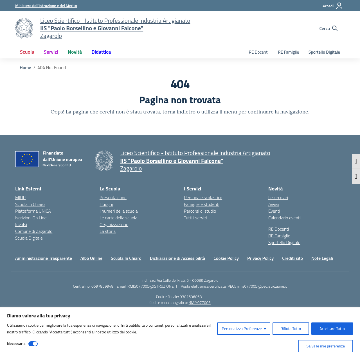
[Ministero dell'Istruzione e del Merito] (46, 5)
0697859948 (102, 286)
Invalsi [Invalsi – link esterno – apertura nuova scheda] (21, 224)
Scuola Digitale (29, 238)
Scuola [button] (27, 52)
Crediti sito (292, 258)
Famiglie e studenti (201, 204)
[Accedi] (333, 6)
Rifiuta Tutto (291, 328)
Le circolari (278, 197)
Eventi (274, 211)
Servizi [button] (51, 52)
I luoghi (106, 204)
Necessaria (16, 343)
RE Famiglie (288, 52)
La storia (108, 231)
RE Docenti (259, 52)
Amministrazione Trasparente (43, 258)
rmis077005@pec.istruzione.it (262, 286)
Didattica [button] (101, 52)
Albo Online (91, 258)
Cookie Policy (226, 258)
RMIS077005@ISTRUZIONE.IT (152, 286)
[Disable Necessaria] (33, 343)
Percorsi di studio (200, 211)
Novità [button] (75, 52)
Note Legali (322, 258)
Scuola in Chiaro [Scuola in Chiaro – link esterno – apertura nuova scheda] (30, 204)
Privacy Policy (260, 258)
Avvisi (273, 204)
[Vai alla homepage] (24, 28)
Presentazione (113, 197)
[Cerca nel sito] (328, 28)
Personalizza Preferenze (242, 328)
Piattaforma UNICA (33, 211)
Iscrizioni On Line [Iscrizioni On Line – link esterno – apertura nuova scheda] (31, 217)
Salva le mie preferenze (326, 346)
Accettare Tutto (332, 328)
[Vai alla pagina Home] (25, 67)
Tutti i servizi (195, 217)
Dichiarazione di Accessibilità (177, 258)
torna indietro (179, 111)
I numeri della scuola (119, 211)
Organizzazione (114, 224)
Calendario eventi (284, 217)
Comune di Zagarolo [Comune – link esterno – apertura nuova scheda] (33, 231)
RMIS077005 (200, 302)
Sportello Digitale (324, 52)
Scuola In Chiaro (126, 258)
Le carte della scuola (118, 217)
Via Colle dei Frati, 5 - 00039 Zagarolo (188, 280)
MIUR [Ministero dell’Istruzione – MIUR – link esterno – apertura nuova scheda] (20, 197)
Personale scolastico (203, 197)
